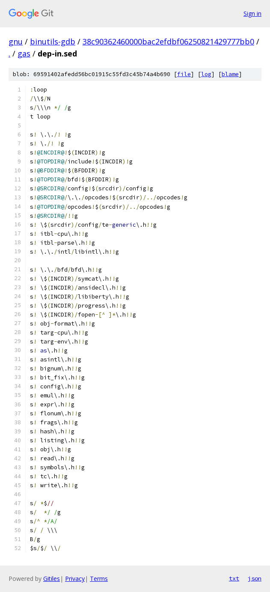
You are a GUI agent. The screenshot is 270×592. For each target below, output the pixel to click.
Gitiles (51, 578)
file (184, 74)
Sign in (252, 13)
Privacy (75, 578)
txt (234, 578)
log (206, 74)
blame (230, 74)
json (254, 578)
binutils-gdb (52, 41)
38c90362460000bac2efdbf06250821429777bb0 (168, 41)
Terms (99, 578)
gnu (16, 41)
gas (24, 53)
